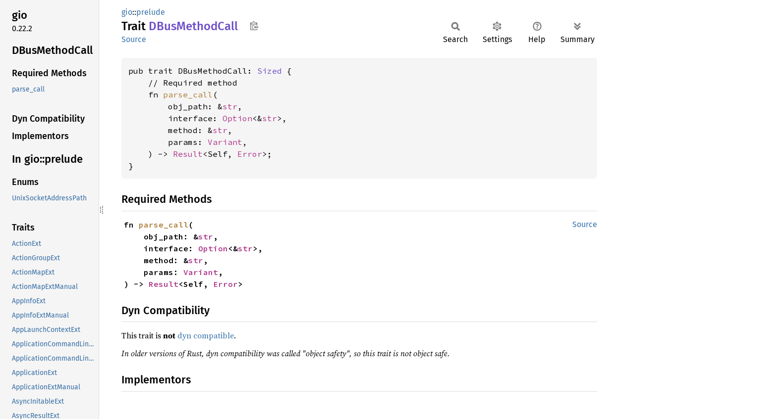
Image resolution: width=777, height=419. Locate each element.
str (229, 106)
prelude (150, 12)
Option (237, 118)
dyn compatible (205, 335)
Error (249, 154)
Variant (225, 142)
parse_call (188, 94)
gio (126, 12)
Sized (269, 71)
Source (133, 39)
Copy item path (254, 25)
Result (188, 154)
